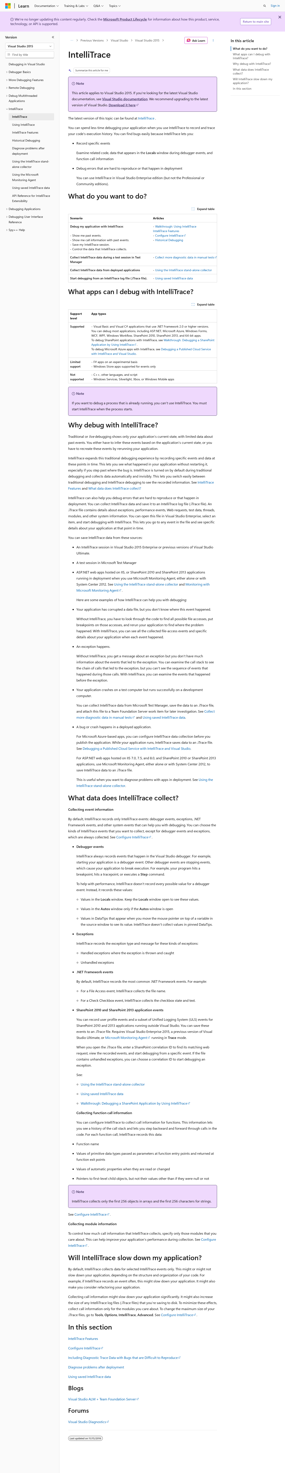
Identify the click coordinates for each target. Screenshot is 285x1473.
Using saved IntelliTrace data (174, 278)
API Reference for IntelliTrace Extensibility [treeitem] (31, 198)
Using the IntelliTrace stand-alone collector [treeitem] (30, 164)
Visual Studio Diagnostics (87, 1421)
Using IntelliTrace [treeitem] (23, 125)
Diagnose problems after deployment (96, 1367)
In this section (242, 88)
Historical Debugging (169, 240)
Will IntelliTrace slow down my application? (252, 81)
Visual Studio (119, 40)
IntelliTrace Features (166, 231)
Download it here (122, 105)
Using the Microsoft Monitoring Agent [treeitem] (25, 177)
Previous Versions (92, 40)
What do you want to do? (250, 48)
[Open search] (264, 6)
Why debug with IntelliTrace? (252, 64)
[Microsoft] (8, 6)
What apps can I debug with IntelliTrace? (251, 56)
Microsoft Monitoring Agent (126, 1037)
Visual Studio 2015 (147, 40)
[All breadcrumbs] (72, 40)
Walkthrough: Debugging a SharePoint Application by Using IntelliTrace (134, 1103)
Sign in (275, 5)
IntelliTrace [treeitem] (19, 117)
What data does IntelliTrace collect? (114, 488)
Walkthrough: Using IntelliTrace (175, 226)
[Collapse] (53, 37)
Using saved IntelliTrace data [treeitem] (31, 188)
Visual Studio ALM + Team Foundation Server (102, 1399)
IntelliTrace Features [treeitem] (25, 132)
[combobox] (29, 46)
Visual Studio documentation (125, 99)
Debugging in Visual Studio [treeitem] (27, 64)
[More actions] (213, 40)
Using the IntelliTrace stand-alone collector (183, 270)
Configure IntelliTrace (169, 235)
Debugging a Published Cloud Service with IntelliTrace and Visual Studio (136, 748)
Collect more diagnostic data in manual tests (184, 257)
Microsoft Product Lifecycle (125, 19)
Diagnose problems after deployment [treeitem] (28, 151)
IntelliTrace (146, 118)
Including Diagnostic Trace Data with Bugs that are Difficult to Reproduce (123, 1357)
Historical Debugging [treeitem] (26, 140)
